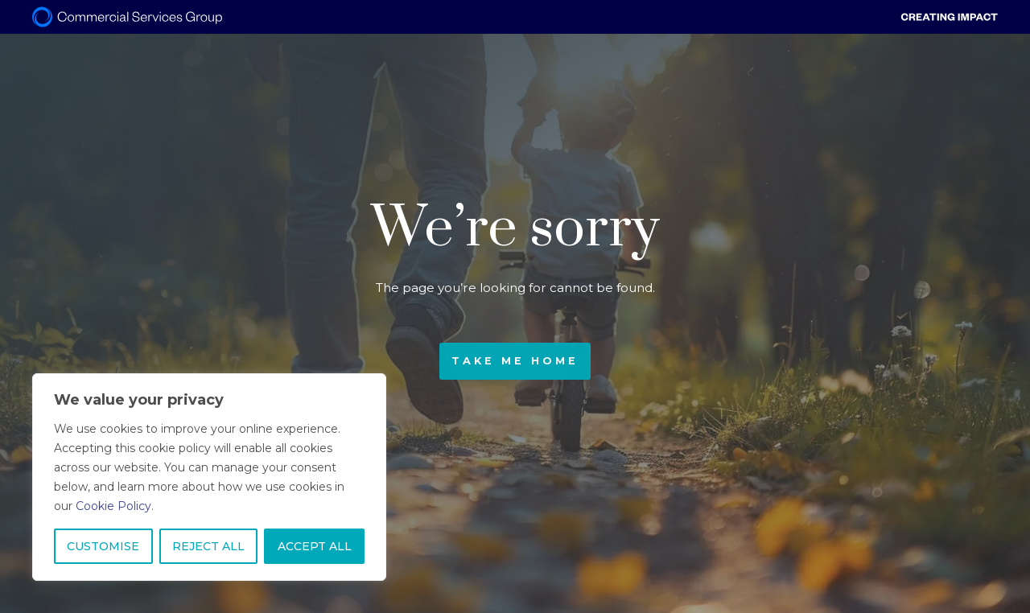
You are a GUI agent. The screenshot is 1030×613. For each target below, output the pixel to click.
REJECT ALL (208, 546)
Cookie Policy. (115, 506)
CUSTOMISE (103, 546)
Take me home (515, 361)
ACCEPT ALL (315, 546)
